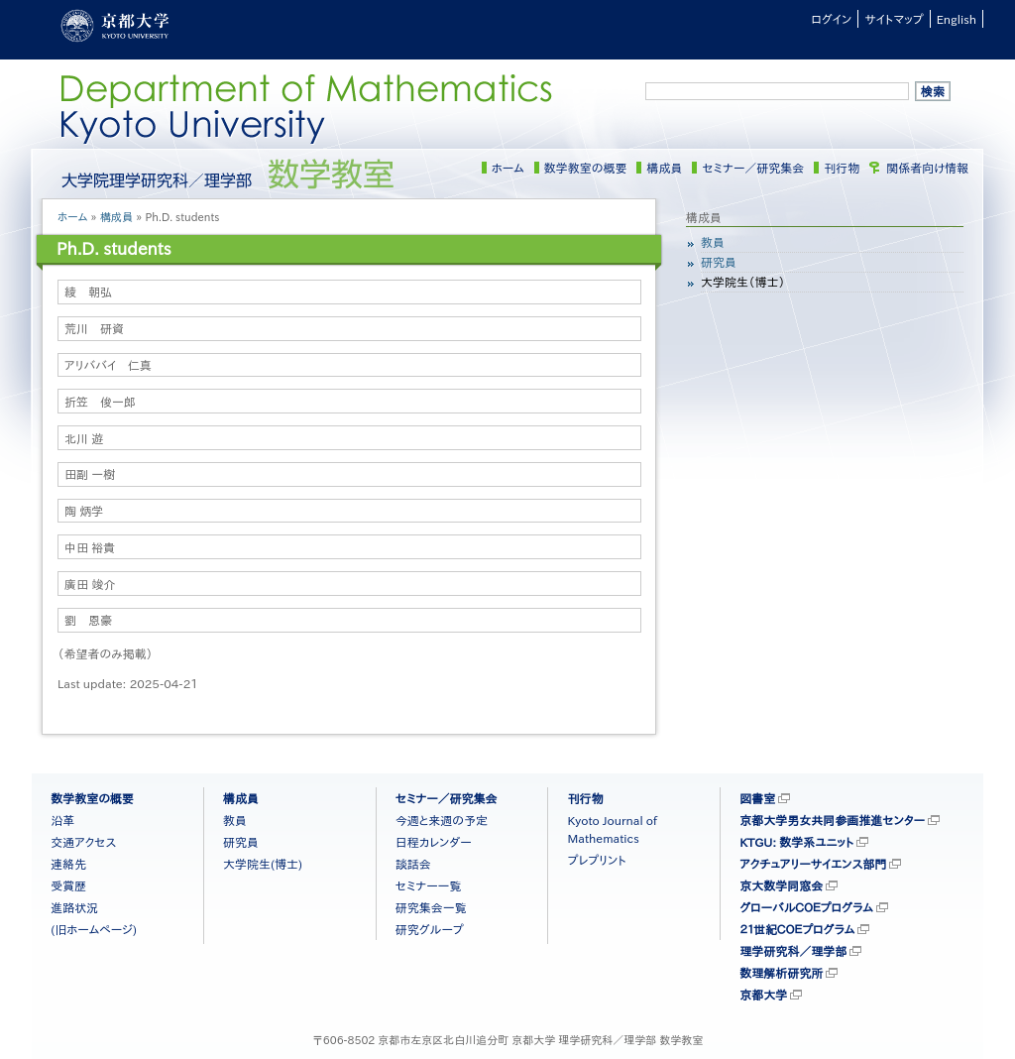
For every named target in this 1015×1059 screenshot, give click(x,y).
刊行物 (841, 168)
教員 (713, 242)
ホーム (508, 168)
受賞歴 (68, 885)
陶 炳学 (83, 511)
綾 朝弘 (88, 291)
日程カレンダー (433, 842)
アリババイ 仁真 (108, 365)
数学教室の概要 (585, 168)
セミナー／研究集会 (753, 168)
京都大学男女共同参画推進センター (832, 820)
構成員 (664, 168)
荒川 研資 (94, 328)
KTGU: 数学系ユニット (796, 842)
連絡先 (68, 864)
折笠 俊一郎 (100, 402)
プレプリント (596, 860)
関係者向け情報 (927, 168)
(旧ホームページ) (94, 929)
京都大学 (763, 994)
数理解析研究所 (781, 973)
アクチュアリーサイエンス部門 (812, 864)
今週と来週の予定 (441, 820)
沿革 (62, 820)
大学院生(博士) (262, 864)
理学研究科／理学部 (792, 951)
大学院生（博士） (743, 282)
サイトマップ (893, 19)
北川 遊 (83, 438)
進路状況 (74, 907)
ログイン (831, 19)
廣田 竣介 (89, 584)
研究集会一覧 (431, 907)
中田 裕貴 (89, 547)
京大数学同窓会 (781, 885)
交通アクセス (83, 842)
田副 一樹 (89, 474)
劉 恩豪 (88, 620)
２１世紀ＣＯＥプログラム (796, 929)
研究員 (718, 262)
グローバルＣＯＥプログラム (806, 907)
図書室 (757, 798)
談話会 (413, 864)
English (956, 19)
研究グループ (429, 929)
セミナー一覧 (428, 885)
